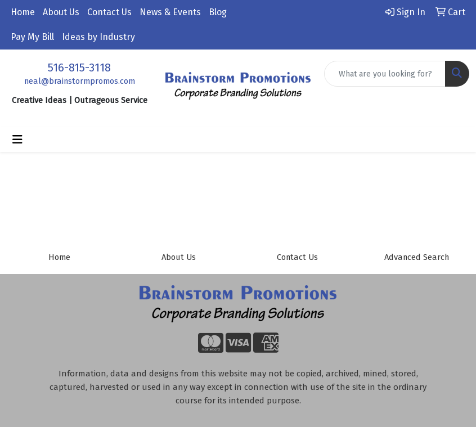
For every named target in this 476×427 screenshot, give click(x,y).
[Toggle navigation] (17, 139)
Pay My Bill (32, 37)
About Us (61, 12)
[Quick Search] (385, 74)
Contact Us (109, 12)
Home (23, 12)
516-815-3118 (79, 67)
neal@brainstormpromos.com (79, 81)
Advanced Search (416, 257)
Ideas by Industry (98, 37)
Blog (218, 12)
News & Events (170, 12)
